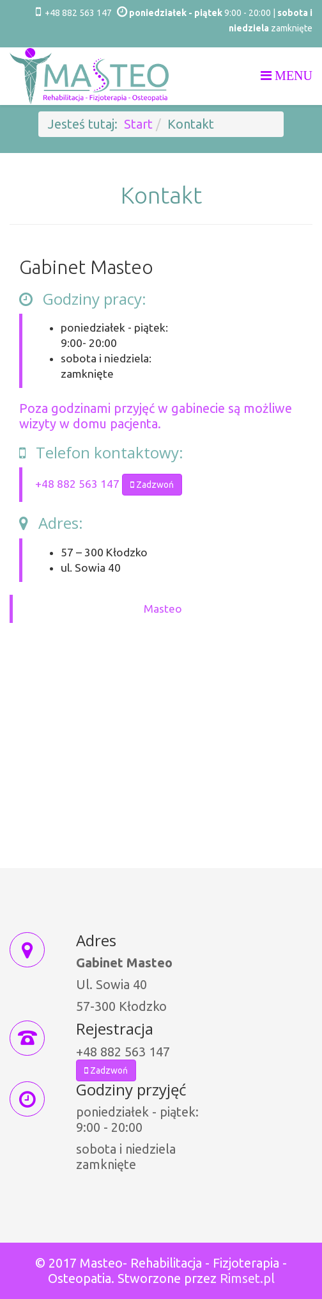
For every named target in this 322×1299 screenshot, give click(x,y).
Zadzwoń (152, 485)
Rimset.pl (247, 1278)
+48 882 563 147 (78, 13)
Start (138, 124)
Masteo (163, 608)
